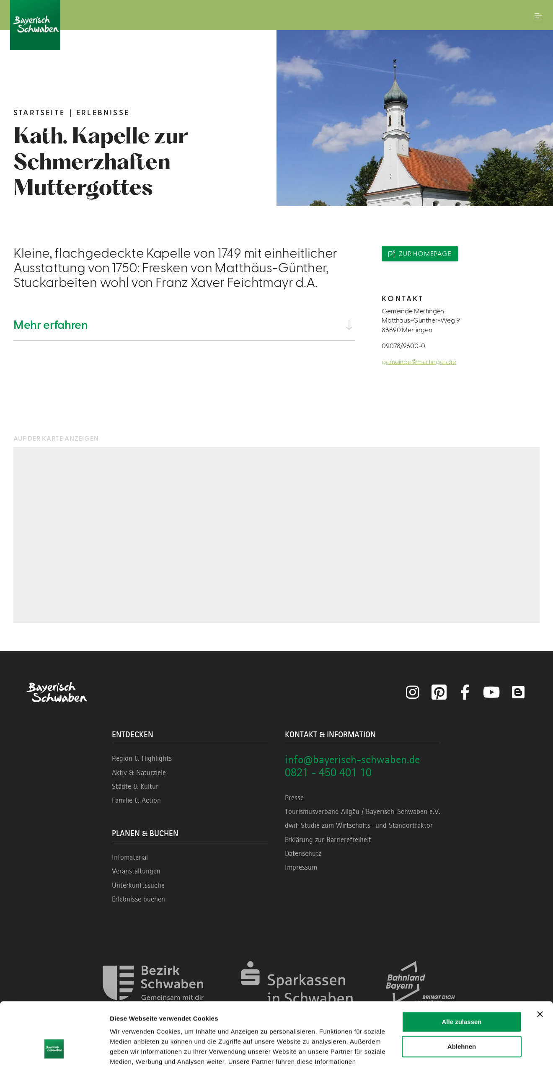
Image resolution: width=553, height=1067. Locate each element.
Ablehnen (461, 991)
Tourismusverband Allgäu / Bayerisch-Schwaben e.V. (362, 811)
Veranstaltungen (136, 871)
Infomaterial (130, 857)
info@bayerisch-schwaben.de (352, 759)
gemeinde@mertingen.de (419, 362)
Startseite (39, 112)
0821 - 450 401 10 (328, 772)
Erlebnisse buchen (138, 899)
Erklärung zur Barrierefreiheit (328, 839)
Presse (294, 797)
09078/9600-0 (403, 346)
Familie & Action (136, 800)
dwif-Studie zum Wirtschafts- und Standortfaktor (359, 825)
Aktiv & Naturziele (139, 772)
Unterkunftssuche (138, 885)
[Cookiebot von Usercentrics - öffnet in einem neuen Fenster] (54, 1050)
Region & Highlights (142, 758)
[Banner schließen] (540, 960)
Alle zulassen (461, 967)
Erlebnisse (102, 112)
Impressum (301, 867)
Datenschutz (303, 853)
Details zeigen (131, 1050)
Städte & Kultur (135, 786)
